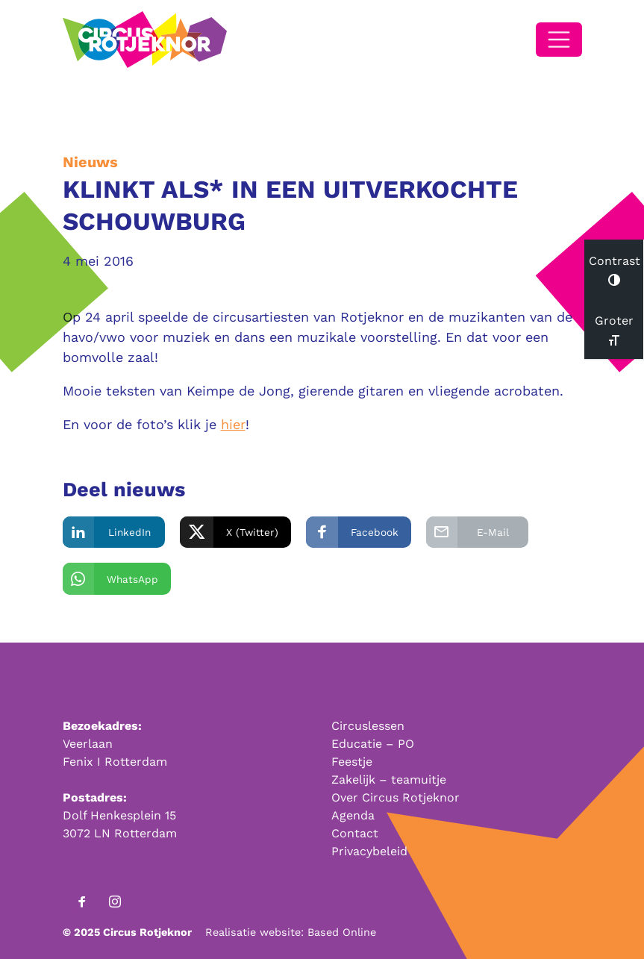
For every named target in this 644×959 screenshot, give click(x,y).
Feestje (351, 762)
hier (233, 424)
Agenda (353, 815)
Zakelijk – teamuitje (388, 779)
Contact (354, 833)
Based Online (341, 932)
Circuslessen (367, 726)
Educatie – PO (372, 744)
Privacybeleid (369, 851)
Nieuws (90, 162)
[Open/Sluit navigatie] (559, 39)
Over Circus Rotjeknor (395, 797)
